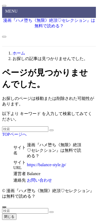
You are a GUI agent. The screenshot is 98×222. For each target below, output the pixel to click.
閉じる (9, 217)
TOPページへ (14, 134)
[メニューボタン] (4, 36)
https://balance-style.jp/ (46, 165)
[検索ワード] (25, 129)
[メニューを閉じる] (4, 6)
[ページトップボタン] (4, 207)
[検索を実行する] (51, 130)
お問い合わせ (39, 180)
